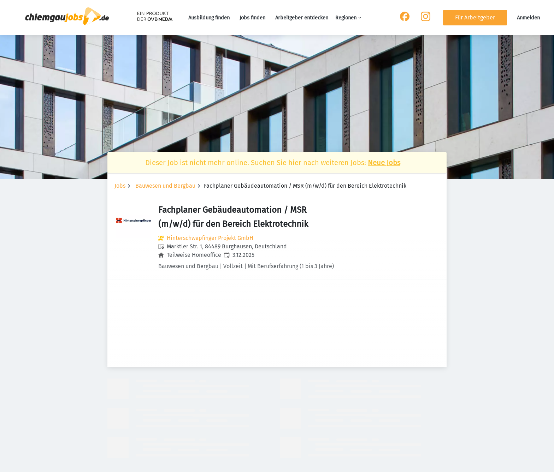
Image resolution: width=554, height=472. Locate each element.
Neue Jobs (384, 162)
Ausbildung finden (209, 18)
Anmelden (528, 18)
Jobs (119, 185)
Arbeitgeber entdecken (301, 18)
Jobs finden (252, 18)
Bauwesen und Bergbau (165, 185)
